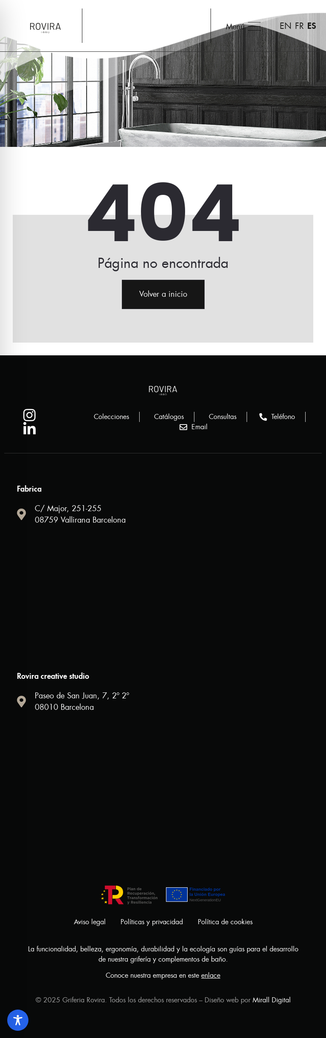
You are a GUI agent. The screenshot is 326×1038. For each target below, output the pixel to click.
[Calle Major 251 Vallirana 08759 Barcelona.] (163, 598)
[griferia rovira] (163, 785)
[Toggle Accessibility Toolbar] (17, 1020)
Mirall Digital (272, 1000)
